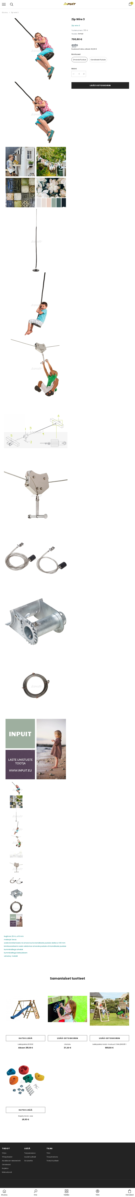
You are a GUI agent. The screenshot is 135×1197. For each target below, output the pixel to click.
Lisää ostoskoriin (100, 85)
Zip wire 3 (14, 12)
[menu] (4, 4)
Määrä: (74, 69)
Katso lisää (25, 1038)
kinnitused (75, 54)
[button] (36, 1192)
